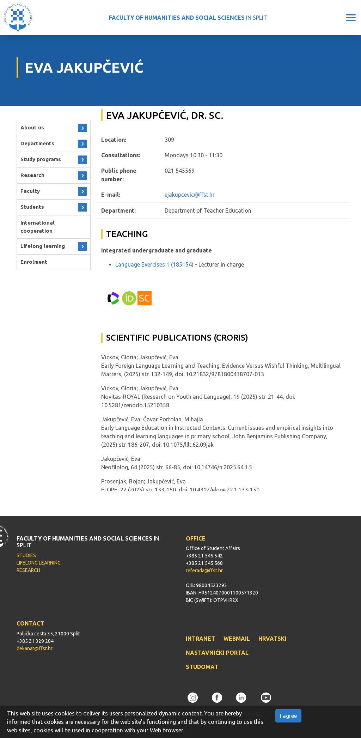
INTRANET (200, 638)
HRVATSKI (272, 638)
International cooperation (37, 227)
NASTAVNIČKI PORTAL (217, 652)
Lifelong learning (42, 246)
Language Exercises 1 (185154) (154, 264)
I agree (288, 716)
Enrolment (33, 262)
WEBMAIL (237, 638)
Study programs (40, 159)
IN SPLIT (188, 17)
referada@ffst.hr (204, 570)
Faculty (30, 191)
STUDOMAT (202, 667)
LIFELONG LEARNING (39, 563)
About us (32, 127)
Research (32, 175)
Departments (37, 143)
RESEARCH (28, 570)
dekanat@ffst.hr (35, 648)
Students (32, 207)
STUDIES (26, 555)
